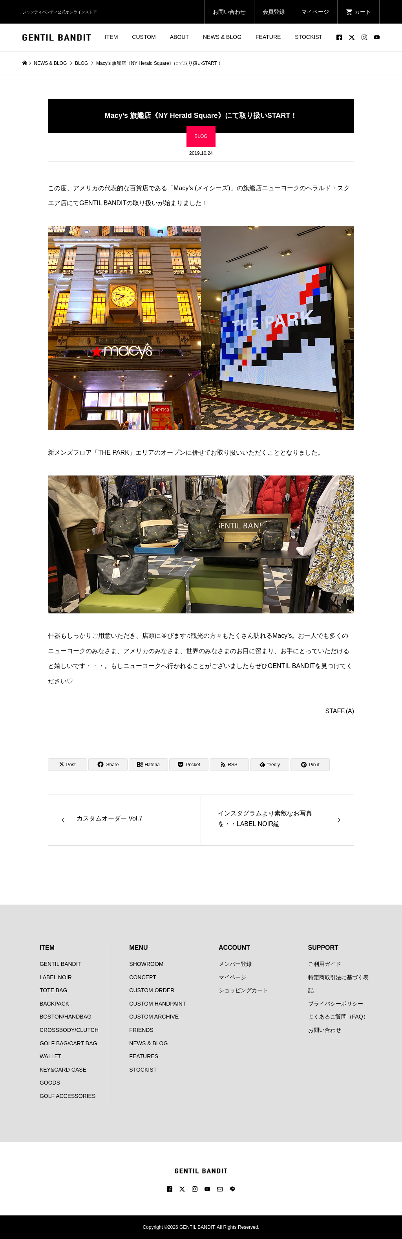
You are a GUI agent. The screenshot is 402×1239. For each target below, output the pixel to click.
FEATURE (268, 37)
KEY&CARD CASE (63, 1069)
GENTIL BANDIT (60, 964)
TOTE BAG (54, 990)
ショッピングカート (243, 990)
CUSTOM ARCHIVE (154, 1016)
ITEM (111, 37)
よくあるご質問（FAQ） (338, 1016)
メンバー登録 (235, 964)
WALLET (51, 1056)
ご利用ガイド (324, 964)
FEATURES (143, 1056)
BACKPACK (54, 1003)
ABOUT (179, 37)
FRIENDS (141, 1030)
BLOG (200, 136)
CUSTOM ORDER (151, 990)
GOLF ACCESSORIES (67, 1096)
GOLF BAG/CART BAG (68, 1043)
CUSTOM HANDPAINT (157, 1003)
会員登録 (274, 12)
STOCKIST (308, 37)
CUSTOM (143, 37)
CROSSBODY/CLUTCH (69, 1030)
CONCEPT (142, 977)
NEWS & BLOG (222, 37)
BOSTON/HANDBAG (65, 1016)
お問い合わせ (229, 12)
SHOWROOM (146, 964)
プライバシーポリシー (335, 1003)
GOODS (50, 1082)
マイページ (315, 12)
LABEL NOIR (56, 977)
